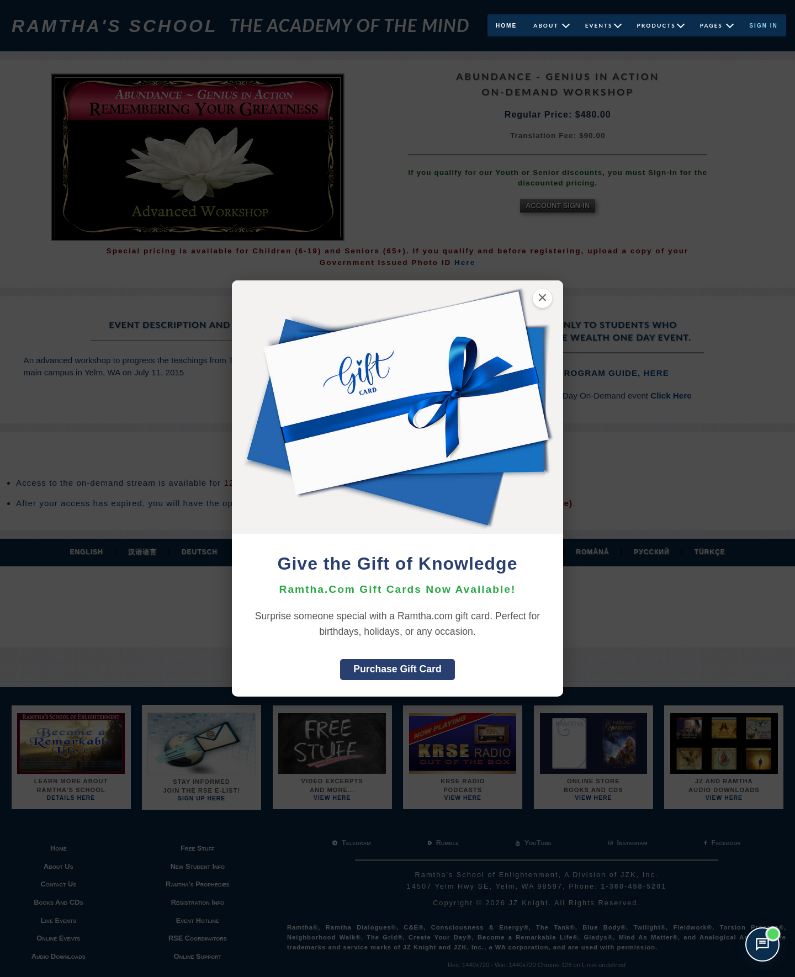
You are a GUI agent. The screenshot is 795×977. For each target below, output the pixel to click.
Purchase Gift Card (397, 669)
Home (506, 26)
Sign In (763, 26)
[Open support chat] (762, 944)
